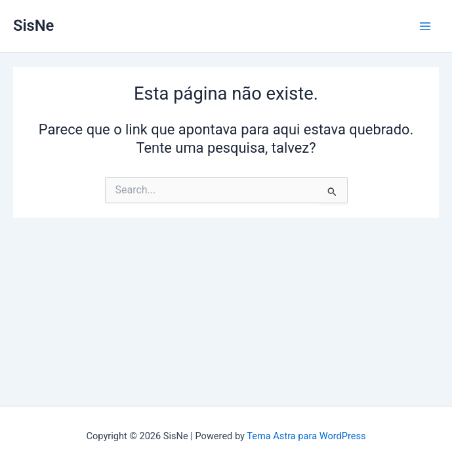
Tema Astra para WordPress (306, 436)
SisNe (33, 25)
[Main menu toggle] (425, 26)
